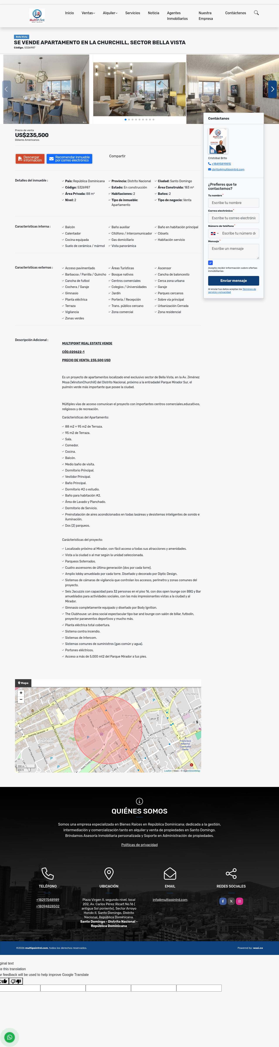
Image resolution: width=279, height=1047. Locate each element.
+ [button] (21, 693)
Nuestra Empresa (206, 16)
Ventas (87, 13)
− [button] (21, 700)
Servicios (132, 13)
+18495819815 (221, 163)
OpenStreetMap (191, 770)
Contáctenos (235, 13)
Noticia (153, 13)
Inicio (69, 13)
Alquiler (109, 13)
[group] (46, 89)
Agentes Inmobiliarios (177, 16)
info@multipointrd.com (170, 900)
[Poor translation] (16, 981)
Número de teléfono (221, 226)
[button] (125, 119)
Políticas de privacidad (139, 845)
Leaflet (167, 770)
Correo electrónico (221, 210)
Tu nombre (215, 195)
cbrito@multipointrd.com (228, 169)
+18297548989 (47, 900)
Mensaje (214, 241)
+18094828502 (48, 906)
